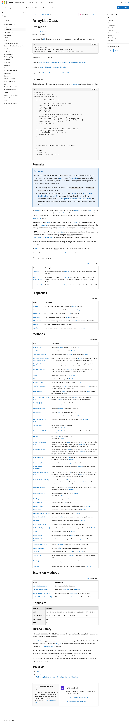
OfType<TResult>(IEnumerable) (42, 597)
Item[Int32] (36, 324)
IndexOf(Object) (38, 457)
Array (88, 386)
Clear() (35, 375)
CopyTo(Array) (37, 392)
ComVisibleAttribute (60, 67)
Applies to (111, 35)
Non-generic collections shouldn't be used (75, 199)
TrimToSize (60, 228)
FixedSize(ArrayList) (39, 408)
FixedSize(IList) (37, 412)
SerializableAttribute (46, 67)
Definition (111, 18)
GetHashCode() (37, 425)
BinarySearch (63, 213)
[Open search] (122, 2)
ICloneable (65, 73)
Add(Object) (36, 351)
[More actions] (96, 14)
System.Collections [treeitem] (9, 24)
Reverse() (36, 520)
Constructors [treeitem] (9, 32)
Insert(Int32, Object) (39, 463)
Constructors (112, 25)
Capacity (79, 228)
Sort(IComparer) (38, 535)
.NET (39, 14)
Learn (34, 14)
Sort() (35, 531)
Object (43, 57)
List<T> (61, 178)
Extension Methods (113, 33)
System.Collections (45, 32)
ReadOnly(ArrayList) (39, 499)
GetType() (36, 436)
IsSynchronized (37, 321)
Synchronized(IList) (38, 548)
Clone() (35, 379)
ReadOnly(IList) (37, 502)
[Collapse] (23, 13)
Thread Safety (112, 38)
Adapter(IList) (37, 347)
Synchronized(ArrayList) (40, 544)
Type (58, 436)
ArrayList (76, 84)
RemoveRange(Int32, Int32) (41, 513)
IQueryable (77, 590)
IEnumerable (53, 73)
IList (44, 39)
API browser (45, 14)
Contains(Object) (38, 382)
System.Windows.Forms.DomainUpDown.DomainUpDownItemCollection (62, 62)
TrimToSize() (36, 566)
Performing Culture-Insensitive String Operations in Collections (57, 677)
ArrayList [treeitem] (8, 29)
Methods (110, 30)
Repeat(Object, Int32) (39, 517)
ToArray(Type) (37, 555)
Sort (90, 210)
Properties (111, 28)
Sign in (127, 2)
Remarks (110, 23)
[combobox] (13, 16)
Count (35, 310)
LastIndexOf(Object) (39, 487)
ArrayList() (36, 271)
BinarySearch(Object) (39, 369)
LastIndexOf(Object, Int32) (41, 480)
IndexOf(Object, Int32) (40, 450)
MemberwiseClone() (39, 493)
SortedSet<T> (37, 218)
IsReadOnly (36, 317)
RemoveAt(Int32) (38, 510)
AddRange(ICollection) (39, 354)
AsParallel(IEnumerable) (40, 586)
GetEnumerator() (38, 416)
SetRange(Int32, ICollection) (41, 528)
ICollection (44, 73)
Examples (110, 20)
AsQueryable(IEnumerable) (41, 590)
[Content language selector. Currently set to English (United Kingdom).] (12, 720)
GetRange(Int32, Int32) (40, 431)
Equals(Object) (37, 403)
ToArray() (36, 552)
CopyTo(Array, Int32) (39, 386)
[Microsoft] (3, 2)
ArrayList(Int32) (37, 285)
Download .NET (123, 8)
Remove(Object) (38, 506)
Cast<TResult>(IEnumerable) (41, 593)
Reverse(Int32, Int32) (39, 524)
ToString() (36, 561)
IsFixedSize (36, 313)
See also (110, 40)
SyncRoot (36, 328)
